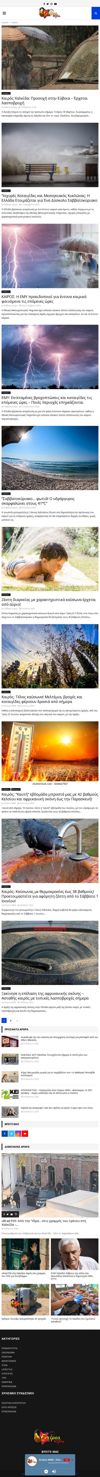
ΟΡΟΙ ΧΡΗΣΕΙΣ (9, 1407)
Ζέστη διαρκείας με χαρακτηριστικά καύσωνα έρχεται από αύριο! (49, 602)
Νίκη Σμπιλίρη (10, 107)
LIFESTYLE (7, 1369)
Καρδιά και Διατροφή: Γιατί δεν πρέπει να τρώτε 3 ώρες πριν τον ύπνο (57, 1107)
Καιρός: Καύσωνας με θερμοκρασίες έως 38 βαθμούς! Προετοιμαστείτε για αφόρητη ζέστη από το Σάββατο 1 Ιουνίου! (50, 896)
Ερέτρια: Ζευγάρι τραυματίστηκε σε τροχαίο (24, 1318)
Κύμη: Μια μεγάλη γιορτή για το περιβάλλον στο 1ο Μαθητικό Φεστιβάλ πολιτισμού (58, 1074)
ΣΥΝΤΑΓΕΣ (7, 1373)
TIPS (4, 1377)
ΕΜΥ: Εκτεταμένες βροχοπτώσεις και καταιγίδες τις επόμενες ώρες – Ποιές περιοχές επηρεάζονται (47, 400)
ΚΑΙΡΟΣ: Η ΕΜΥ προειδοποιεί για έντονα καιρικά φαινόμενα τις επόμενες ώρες (44, 299)
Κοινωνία (16, 789)
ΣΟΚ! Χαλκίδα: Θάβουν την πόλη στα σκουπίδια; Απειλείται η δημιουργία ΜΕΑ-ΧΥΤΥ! (72, 1276)
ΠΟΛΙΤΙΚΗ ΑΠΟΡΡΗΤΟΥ (14, 1402)
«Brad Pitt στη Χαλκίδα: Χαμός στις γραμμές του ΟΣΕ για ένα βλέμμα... (23, 1275)
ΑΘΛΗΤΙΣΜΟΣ (9, 1360)
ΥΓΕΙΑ (4, 1365)
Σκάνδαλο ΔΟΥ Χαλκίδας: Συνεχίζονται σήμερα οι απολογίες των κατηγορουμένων (54, 1056)
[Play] (46, 1471)
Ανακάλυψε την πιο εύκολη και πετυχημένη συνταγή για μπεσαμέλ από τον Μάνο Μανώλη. (59, 1038)
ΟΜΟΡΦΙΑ (7, 1382)
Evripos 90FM (10, 705)
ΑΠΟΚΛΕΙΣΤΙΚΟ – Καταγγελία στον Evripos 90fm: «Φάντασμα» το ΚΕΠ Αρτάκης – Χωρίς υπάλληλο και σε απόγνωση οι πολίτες (56, 1091)
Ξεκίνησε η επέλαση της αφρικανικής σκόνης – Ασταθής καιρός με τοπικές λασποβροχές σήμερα (45, 996)
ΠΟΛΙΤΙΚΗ (7, 1356)
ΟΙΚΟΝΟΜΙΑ (8, 1352)
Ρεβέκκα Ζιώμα (11, 204)
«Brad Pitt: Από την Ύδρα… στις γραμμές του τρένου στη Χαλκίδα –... (44, 1223)
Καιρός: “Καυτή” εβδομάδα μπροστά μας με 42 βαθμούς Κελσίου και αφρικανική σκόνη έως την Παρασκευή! (50, 796)
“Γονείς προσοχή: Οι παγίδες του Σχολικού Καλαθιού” (73, 1320)
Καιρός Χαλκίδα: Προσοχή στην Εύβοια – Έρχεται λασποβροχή (45, 100)
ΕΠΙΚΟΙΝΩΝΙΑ (9, 1386)
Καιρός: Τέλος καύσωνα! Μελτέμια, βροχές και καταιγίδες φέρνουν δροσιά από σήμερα (42, 699)
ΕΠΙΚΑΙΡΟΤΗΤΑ (9, 1348)
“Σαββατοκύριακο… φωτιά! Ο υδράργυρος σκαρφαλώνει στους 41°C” (38, 501)
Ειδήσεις (6, 93)
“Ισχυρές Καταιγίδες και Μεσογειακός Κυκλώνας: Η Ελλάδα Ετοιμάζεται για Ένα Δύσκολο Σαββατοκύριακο (49, 198)
